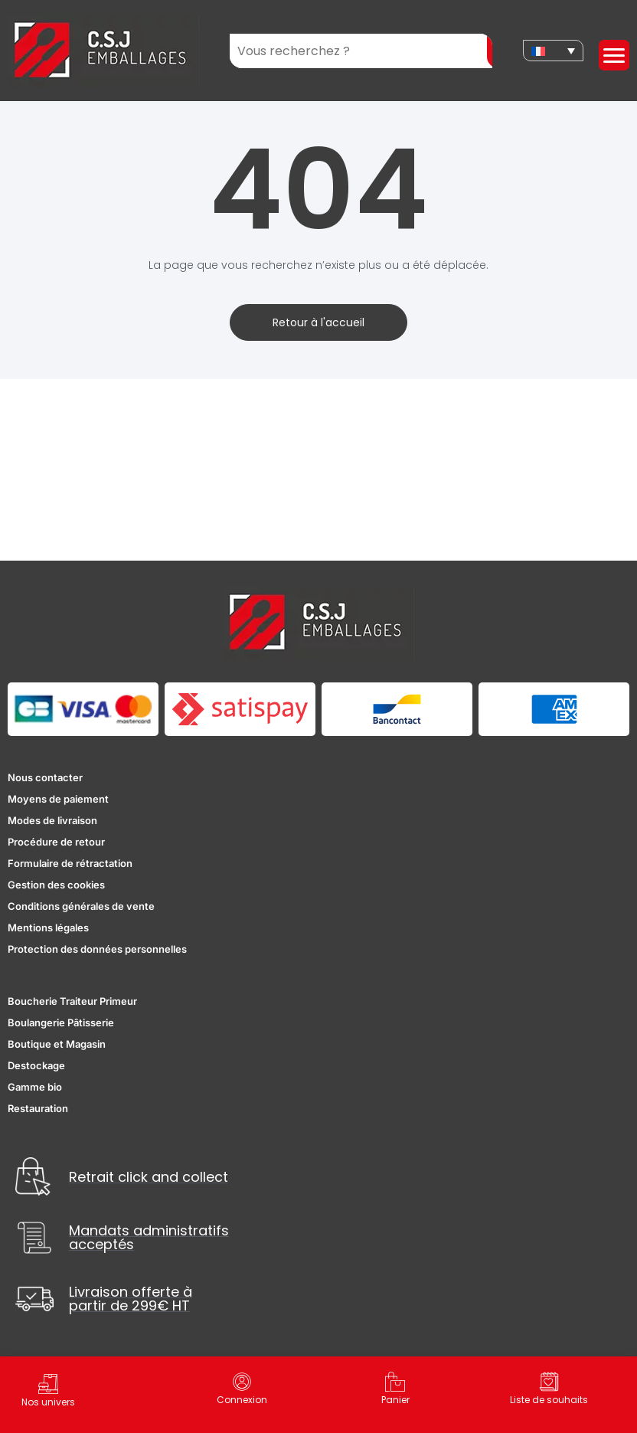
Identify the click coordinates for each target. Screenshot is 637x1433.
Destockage (36, 1065)
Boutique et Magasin (57, 1044)
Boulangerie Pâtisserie (61, 1022)
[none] (553, 50)
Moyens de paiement (58, 799)
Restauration (38, 1108)
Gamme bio (35, 1087)
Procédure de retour (56, 842)
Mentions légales (48, 927)
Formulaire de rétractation (70, 863)
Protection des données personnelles (97, 949)
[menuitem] (553, 50)
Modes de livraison (52, 820)
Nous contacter (45, 777)
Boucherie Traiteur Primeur (72, 1001)
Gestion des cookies (56, 884)
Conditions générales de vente (81, 906)
